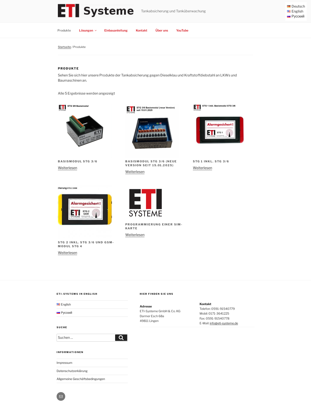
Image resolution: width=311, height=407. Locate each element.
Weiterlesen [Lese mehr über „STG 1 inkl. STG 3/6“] (202, 168)
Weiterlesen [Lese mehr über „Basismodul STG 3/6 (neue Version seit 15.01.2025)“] (134, 172)
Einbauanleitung (116, 30)
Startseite (64, 47)
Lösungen (88, 30)
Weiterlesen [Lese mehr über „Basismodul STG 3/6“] (67, 168)
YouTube (182, 30)
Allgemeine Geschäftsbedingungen (81, 379)
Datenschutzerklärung (72, 371)
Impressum (64, 362)
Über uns (162, 30)
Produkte (64, 30)
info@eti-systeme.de (224, 323)
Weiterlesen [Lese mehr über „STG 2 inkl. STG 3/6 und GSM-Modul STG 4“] (67, 253)
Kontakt (141, 30)
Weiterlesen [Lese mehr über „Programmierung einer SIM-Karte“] (134, 235)
